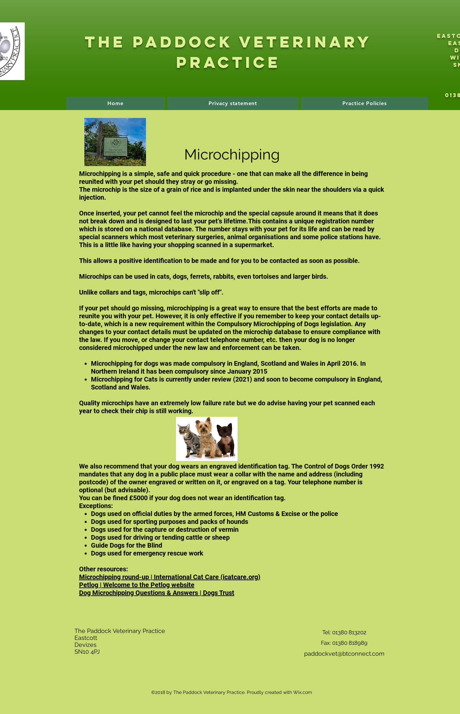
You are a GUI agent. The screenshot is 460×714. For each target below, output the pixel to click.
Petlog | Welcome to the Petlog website (136, 585)
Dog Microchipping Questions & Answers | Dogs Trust (156, 593)
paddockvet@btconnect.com (344, 653)
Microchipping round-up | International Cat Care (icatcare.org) (169, 577)
